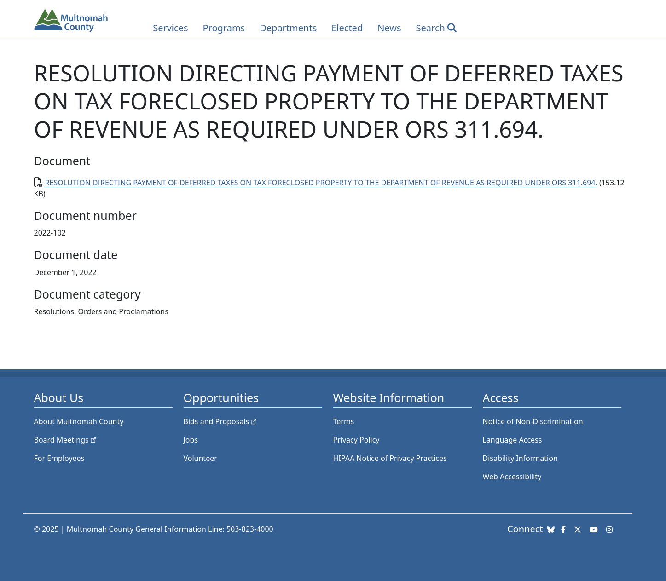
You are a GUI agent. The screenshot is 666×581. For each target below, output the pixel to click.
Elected (347, 28)
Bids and (221, 421)
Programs (224, 28)
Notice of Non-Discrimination (533, 421)
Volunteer (200, 458)
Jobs (191, 440)
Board (66, 440)
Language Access (512, 440)
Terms (343, 421)
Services (170, 28)
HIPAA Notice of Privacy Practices (390, 458)
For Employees (59, 458)
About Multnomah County (79, 421)
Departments (288, 28)
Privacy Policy (356, 440)
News (389, 28)
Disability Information (520, 458)
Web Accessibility (512, 477)
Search (430, 28)
